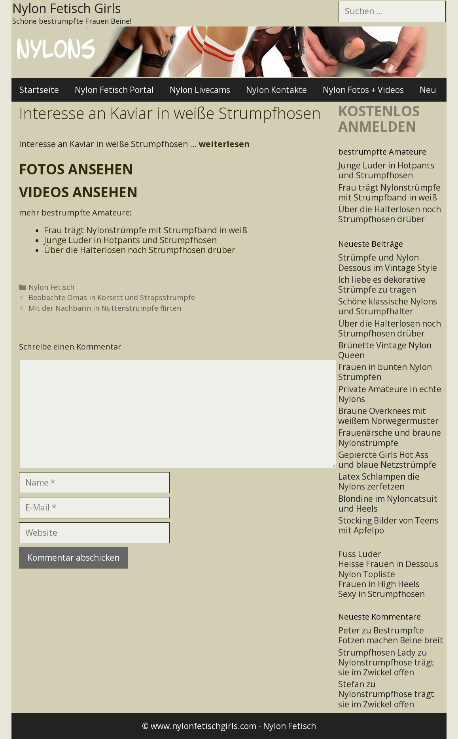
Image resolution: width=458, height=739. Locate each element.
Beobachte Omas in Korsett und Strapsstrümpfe (111, 297)
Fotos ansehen (76, 169)
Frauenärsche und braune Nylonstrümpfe (389, 437)
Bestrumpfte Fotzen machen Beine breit (390, 635)
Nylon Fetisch (51, 287)
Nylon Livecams (200, 89)
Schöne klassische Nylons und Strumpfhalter (387, 306)
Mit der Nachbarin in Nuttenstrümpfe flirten (104, 308)
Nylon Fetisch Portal (114, 89)
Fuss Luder (359, 553)
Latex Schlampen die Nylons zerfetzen (379, 481)
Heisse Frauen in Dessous (388, 563)
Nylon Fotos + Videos (363, 89)
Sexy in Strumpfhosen (381, 593)
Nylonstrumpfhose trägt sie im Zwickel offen (386, 667)
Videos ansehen (78, 192)
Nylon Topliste (366, 574)
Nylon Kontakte (276, 89)
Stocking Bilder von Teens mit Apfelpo (388, 525)
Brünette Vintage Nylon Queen (385, 350)
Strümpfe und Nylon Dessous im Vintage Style (387, 262)
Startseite (39, 89)
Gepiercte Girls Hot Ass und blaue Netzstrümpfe (387, 459)
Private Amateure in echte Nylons (389, 394)
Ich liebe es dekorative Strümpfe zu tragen (382, 284)
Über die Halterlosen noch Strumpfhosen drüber (389, 328)
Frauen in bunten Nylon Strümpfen (385, 371)
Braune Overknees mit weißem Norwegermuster (388, 415)
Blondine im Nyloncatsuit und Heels (387, 503)
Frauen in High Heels (379, 584)
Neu (428, 89)
